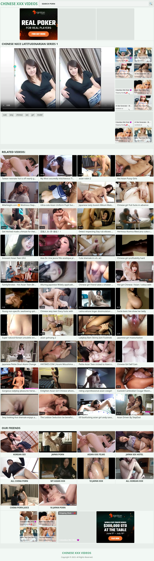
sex (27, 115)
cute (5, 115)
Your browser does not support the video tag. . (58, 79)
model (40, 115)
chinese (19, 115)
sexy (11, 115)
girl (32, 115)
